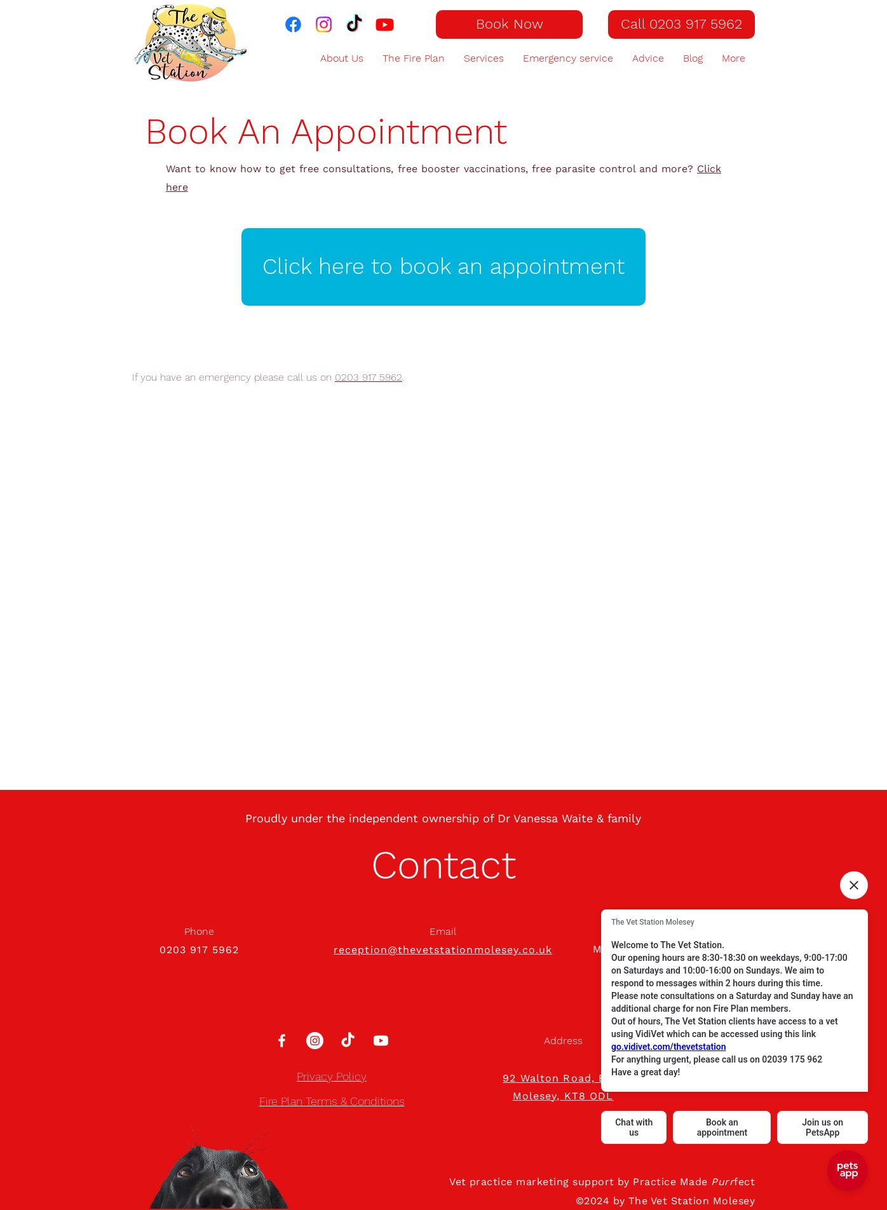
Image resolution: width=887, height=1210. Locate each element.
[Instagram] (314, 1040)
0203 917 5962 (368, 377)
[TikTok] (354, 24)
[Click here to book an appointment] (443, 267)
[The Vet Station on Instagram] (323, 24)
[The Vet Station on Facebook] (293, 24)
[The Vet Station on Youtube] (384, 24)
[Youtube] (380, 1040)
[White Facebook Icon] (281, 1040)
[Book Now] (509, 24)
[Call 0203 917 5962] (681, 24)
